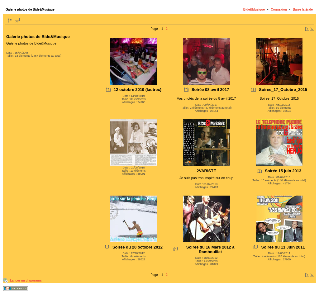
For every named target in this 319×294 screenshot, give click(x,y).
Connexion (279, 9)
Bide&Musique (254, 9)
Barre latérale (303, 9)
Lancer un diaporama (25, 280)
